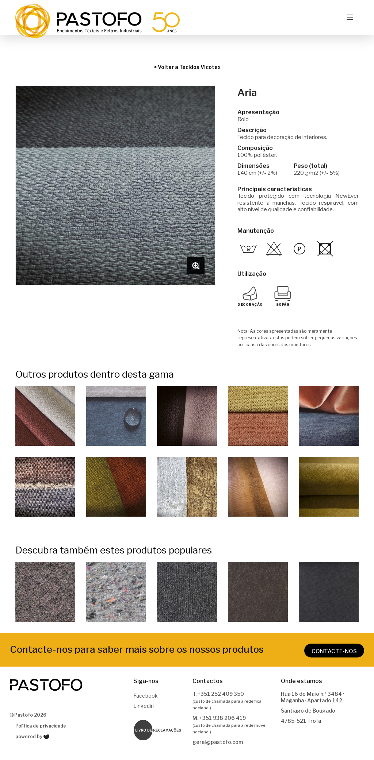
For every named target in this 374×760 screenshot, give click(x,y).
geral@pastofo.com (217, 742)
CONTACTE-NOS (334, 651)
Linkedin (143, 706)
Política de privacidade (40, 726)
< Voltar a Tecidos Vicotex (187, 67)
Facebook (145, 696)
